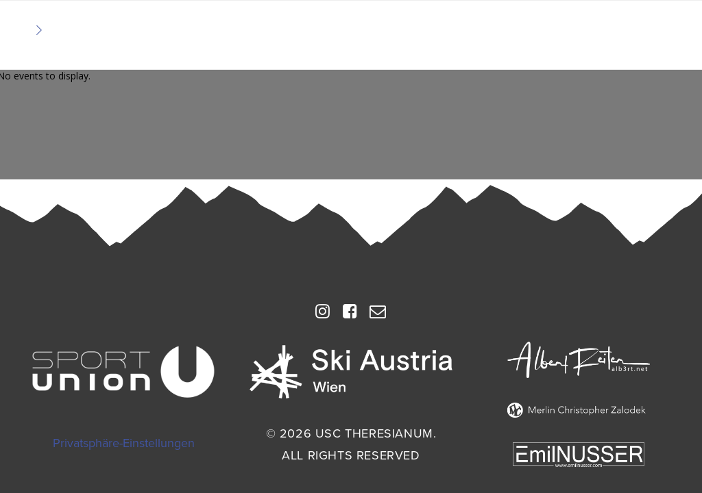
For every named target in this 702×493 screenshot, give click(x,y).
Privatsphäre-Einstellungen (124, 443)
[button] (322, 315)
